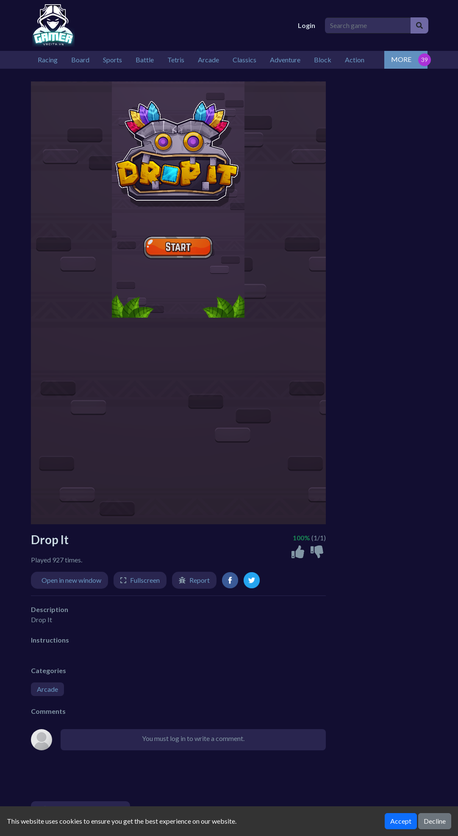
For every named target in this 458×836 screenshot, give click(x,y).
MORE (401, 59)
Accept (400, 821)
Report (199, 580)
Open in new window (71, 580)
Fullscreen (145, 580)
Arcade (47, 689)
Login (306, 25)
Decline (435, 821)
